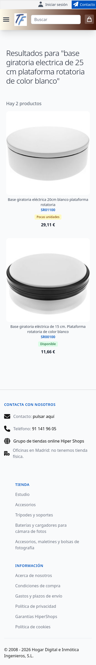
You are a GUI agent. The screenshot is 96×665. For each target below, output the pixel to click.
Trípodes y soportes (34, 515)
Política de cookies (33, 627)
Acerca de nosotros (33, 575)
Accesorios (25, 504)
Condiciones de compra (37, 586)
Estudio (22, 494)
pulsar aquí (43, 416)
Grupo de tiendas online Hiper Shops (48, 441)
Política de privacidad (35, 606)
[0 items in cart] (89, 19)
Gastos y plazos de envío (38, 596)
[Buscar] (56, 19)
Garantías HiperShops (36, 616)
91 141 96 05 (44, 429)
